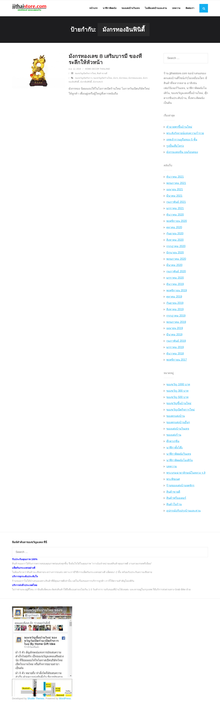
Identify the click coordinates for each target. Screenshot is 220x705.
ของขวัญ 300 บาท (177, 391)
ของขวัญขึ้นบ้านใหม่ (178, 404)
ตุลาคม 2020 (174, 228)
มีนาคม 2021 (174, 196)
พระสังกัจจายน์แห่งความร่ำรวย (185, 133)
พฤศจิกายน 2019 (176, 291)
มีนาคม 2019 (174, 335)
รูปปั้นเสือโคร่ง (175, 146)
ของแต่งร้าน (173, 435)
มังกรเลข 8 (98, 82)
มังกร (115, 79)
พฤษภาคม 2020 (176, 259)
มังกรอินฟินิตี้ (86, 82)
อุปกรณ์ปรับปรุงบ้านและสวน (183, 511)
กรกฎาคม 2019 (175, 316)
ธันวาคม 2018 (175, 354)
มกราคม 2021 (175, 209)
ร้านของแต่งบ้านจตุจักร (180, 486)
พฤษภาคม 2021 (176, 183)
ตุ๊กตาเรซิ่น (172, 442)
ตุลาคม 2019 (174, 297)
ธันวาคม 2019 (175, 284)
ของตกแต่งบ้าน (175, 416)
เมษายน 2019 (174, 329)
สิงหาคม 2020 (175, 240)
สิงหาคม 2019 (175, 310)
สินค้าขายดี (102, 74)
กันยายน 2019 (174, 303)
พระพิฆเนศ (173, 479)
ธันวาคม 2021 (175, 177)
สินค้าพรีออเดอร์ (176, 498)
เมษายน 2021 (174, 190)
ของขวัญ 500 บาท (177, 397)
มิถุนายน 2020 (175, 253)
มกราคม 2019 (175, 347)
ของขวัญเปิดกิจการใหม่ (85, 74)
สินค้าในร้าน (174, 505)
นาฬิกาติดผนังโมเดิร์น (179, 460)
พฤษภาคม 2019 (176, 322)
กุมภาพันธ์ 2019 (176, 341)
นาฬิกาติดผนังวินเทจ (178, 454)
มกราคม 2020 (175, 278)
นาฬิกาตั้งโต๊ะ (174, 448)
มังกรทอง (123, 79)
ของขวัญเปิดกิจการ (83, 79)
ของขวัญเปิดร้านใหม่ (102, 79)
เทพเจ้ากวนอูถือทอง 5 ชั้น (181, 140)
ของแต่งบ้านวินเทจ (177, 429)
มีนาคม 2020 (174, 265)
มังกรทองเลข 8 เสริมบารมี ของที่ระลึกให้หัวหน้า (105, 60)
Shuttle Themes (36, 699)
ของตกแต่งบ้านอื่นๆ (178, 423)
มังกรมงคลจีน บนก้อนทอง (182, 152)
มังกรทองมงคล (135, 79)
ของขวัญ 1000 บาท (178, 385)
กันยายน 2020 (174, 234)
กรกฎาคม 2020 (175, 246)
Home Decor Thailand (97, 69)
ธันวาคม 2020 (175, 215)
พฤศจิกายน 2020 (176, 221)
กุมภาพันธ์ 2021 (176, 202)
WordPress (65, 699)
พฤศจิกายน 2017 (176, 360)
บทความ (171, 467)
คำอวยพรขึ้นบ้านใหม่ (179, 127)
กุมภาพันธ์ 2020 (176, 272)
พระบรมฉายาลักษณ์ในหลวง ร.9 (185, 473)
